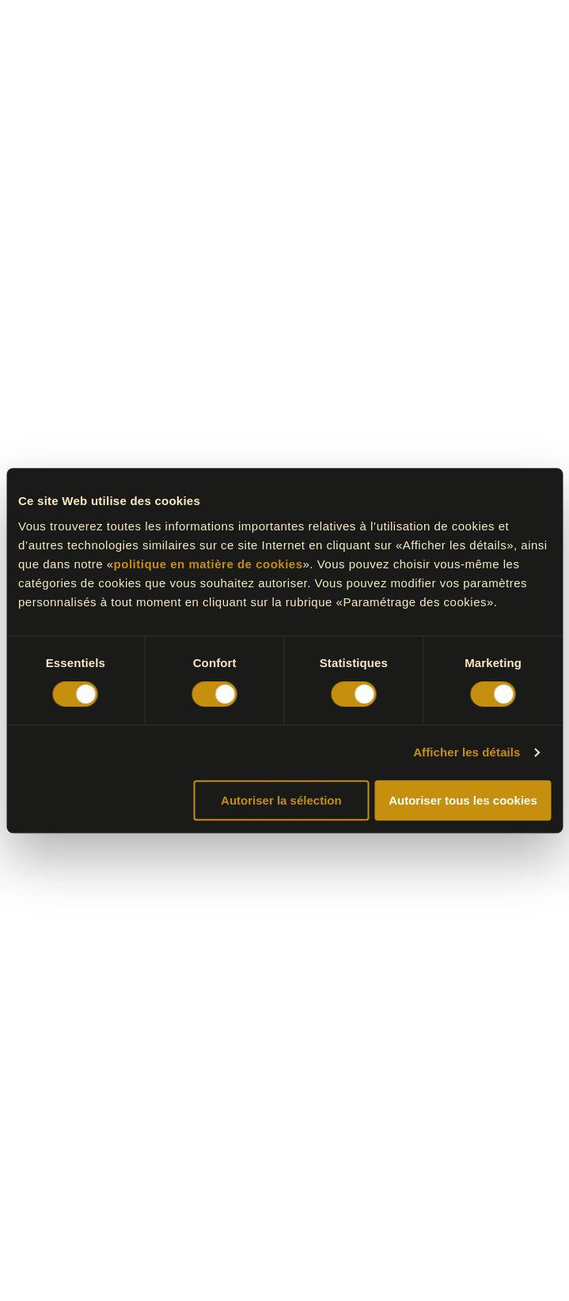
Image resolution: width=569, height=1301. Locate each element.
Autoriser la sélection (281, 800)
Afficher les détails (466, 752)
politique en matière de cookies (208, 564)
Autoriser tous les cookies (463, 800)
